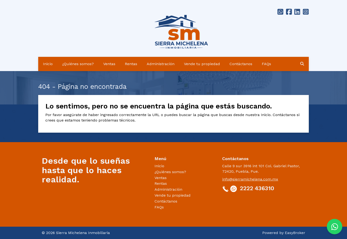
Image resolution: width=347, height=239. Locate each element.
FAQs (266, 64)
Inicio (48, 64)
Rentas (131, 64)
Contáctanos (241, 64)
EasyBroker (295, 232)
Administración (160, 64)
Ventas (109, 64)
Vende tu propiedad (202, 64)
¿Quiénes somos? (78, 64)
